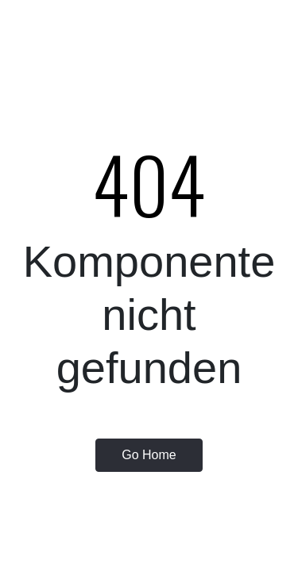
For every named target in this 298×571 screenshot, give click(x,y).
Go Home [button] (149, 455)
